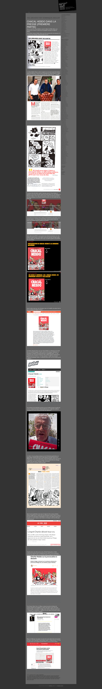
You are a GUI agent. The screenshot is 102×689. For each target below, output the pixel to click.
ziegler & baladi (31, 679)
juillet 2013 (63, 133)
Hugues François (29, 677)
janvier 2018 (63, 81)
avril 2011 (63, 161)
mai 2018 (63, 77)
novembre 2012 (64, 142)
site (62, 168)
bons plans (63, 18)
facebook (63, 167)
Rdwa (56, 678)
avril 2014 (63, 123)
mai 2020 (63, 60)
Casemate (44, 675)
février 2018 (63, 80)
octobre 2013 (63, 130)
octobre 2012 (63, 143)
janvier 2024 (63, 41)
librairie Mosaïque (52, 677)
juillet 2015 (63, 108)
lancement (63, 29)
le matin (43, 677)
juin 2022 (63, 52)
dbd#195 (34, 676)
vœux (62, 37)
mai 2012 (63, 149)
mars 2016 (63, 100)
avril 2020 (63, 61)
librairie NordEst (58, 677)
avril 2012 (63, 150)
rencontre (63, 34)
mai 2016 (63, 98)
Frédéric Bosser (56, 676)
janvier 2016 (63, 102)
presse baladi (42, 678)
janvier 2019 (63, 69)
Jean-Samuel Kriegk (35, 677)
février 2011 (63, 162)
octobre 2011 (63, 154)
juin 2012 (63, 148)
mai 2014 (63, 122)
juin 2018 (63, 76)
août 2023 (63, 46)
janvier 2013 (63, 140)
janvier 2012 (63, 152)
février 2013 (63, 139)
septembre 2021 (64, 56)
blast (42, 675)
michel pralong (29, 678)
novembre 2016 (64, 93)
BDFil (40, 675)
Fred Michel (52, 676)
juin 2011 (63, 159)
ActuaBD (30, 675)
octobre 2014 (63, 117)
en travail (63, 23)
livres (62, 30)
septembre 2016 (64, 96)
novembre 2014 (64, 116)
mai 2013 (63, 136)
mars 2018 (63, 79)
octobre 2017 (63, 85)
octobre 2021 (63, 55)
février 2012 (63, 151)
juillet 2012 (63, 147)
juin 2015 (63, 109)
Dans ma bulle (29, 676)
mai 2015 (63, 110)
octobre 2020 (63, 58)
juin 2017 (63, 86)
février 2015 (63, 112)
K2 (53, 685)
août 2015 (63, 107)
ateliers (62, 17)
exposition (63, 27)
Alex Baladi (37, 675)
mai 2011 (63, 160)
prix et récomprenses (65, 33)
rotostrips (63, 174)
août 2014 (63, 119)
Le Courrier (40, 677)
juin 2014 (63, 121)
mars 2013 (63, 138)
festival (62, 28)
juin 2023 (63, 48)
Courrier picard (53, 675)
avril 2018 (63, 78)
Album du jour (34, 675)
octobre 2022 (63, 51)
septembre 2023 (64, 45)
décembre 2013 (64, 128)
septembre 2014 (64, 118)
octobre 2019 (63, 65)
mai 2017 (63, 87)
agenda (62, 16)
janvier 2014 (63, 127)
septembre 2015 (64, 106)
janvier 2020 (63, 62)
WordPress (51, 685)
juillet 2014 (63, 120)
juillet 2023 (63, 47)
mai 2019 (63, 68)
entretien (62, 24)
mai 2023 (63, 49)
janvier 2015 (63, 113)
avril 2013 (63, 137)
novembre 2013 (64, 129)
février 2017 (63, 90)
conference (63, 20)
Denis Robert (38, 676)
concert (62, 19)
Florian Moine (48, 676)
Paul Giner (38, 678)
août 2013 (63, 132)
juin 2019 (63, 67)
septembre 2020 (64, 59)
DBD (32, 676)
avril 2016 (63, 99)
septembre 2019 (64, 66)
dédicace (63, 21)
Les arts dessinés (47, 677)
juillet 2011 (63, 158)
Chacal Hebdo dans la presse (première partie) (41, 24)
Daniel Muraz (57, 675)
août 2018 (63, 75)
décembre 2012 (64, 141)
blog (29, 12)
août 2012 (63, 146)
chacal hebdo (48, 675)
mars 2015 (63, 111)
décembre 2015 (64, 103)
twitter (62, 169)
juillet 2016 (63, 97)
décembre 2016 (64, 92)
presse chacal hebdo (47, 678)
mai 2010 (63, 163)
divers (62, 22)
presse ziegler (53, 678)
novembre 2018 (64, 71)
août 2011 (63, 157)
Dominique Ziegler (43, 676)
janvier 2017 (63, 91)
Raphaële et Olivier (60, 685)
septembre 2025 (64, 40)
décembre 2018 (64, 70)
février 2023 (63, 50)
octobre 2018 (63, 72)
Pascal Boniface (34, 678)
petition (62, 31)
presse (38, 674)
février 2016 (63, 101)
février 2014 (63, 126)
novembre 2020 (64, 57)
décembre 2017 (64, 82)
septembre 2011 (64, 156)
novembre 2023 (64, 42)
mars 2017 (63, 89)
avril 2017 (63, 88)
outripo (62, 173)
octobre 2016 (63, 95)
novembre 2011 (64, 153)
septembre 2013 (64, 131)
